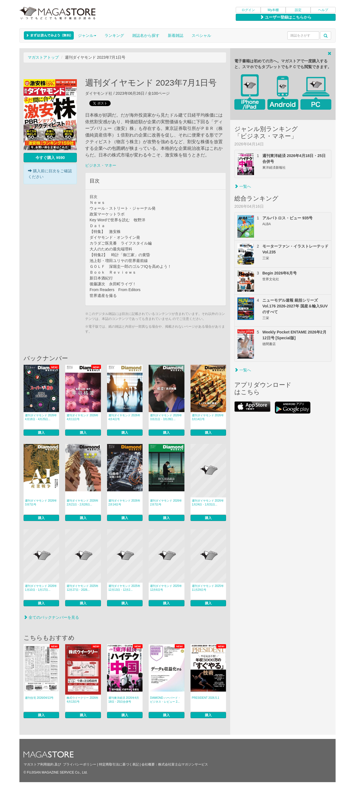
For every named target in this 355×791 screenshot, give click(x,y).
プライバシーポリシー (79, 764)
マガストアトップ (43, 57)
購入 (41, 433)
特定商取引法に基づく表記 (119, 764)
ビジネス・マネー (100, 165)
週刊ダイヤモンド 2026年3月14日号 (208, 417)
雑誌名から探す (145, 35)
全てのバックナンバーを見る (51, 617)
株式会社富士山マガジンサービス (183, 764)
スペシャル (201, 35)
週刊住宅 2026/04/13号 (39, 697)
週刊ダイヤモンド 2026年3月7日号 (41, 502)
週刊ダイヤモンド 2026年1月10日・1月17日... (41, 587)
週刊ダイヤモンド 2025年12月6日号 (166, 587)
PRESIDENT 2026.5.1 (205, 697)
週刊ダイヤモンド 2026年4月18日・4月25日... (41, 417)
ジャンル (87, 35)
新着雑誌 (175, 35)
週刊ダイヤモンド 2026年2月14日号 (124, 502)
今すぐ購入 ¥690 (50, 157)
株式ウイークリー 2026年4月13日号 (82, 699)
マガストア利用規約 (39, 764)
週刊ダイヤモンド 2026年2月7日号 (166, 502)
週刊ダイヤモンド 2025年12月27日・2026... (82, 587)
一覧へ (242, 186)
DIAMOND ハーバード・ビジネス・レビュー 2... (165, 699)
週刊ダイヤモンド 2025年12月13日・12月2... (124, 587)
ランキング (114, 35)
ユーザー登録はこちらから (285, 17)
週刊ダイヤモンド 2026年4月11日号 (82, 417)
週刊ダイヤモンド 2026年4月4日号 (124, 417)
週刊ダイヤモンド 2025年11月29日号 (208, 587)
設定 (298, 10)
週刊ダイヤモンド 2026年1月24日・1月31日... (208, 502)
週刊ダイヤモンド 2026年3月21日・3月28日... (166, 417)
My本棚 (273, 10)
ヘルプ (323, 10)
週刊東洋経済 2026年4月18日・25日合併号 (123, 699)
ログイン (248, 10)
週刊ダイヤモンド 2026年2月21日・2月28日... (82, 502)
